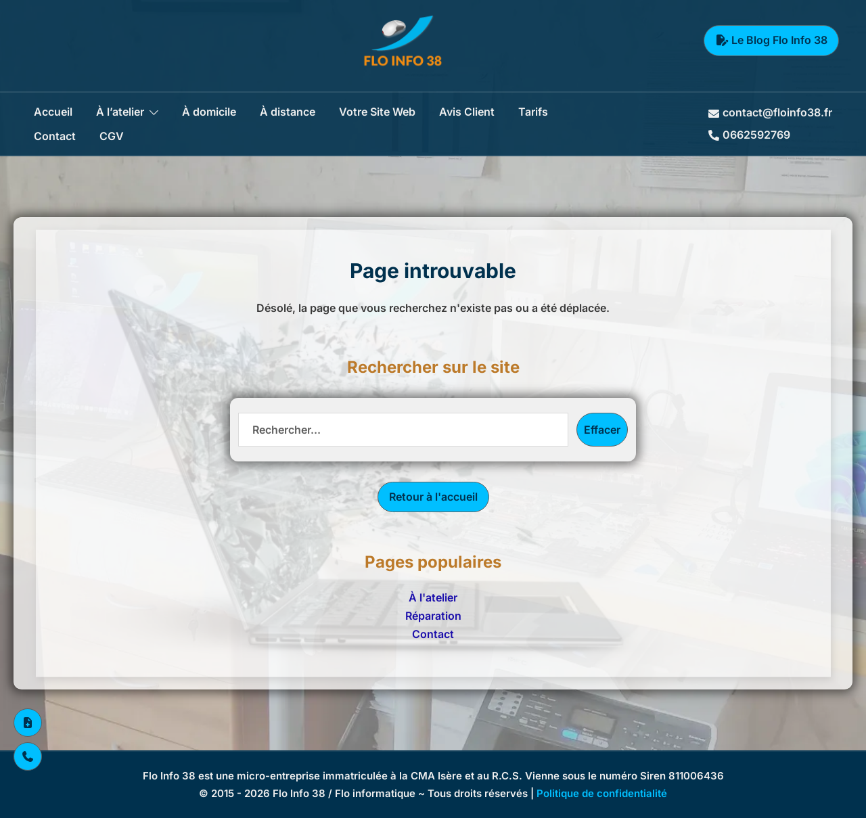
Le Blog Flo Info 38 (771, 40)
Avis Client (467, 111)
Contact (55, 136)
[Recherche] (403, 430)
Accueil (53, 111)
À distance (287, 111)
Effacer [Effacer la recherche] (602, 429)
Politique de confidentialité (602, 793)
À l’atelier (120, 111)
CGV (111, 136)
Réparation (433, 615)
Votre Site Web (377, 111)
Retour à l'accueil (433, 496)
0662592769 (749, 134)
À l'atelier (433, 597)
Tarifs (533, 111)
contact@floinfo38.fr (770, 112)
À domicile (209, 111)
